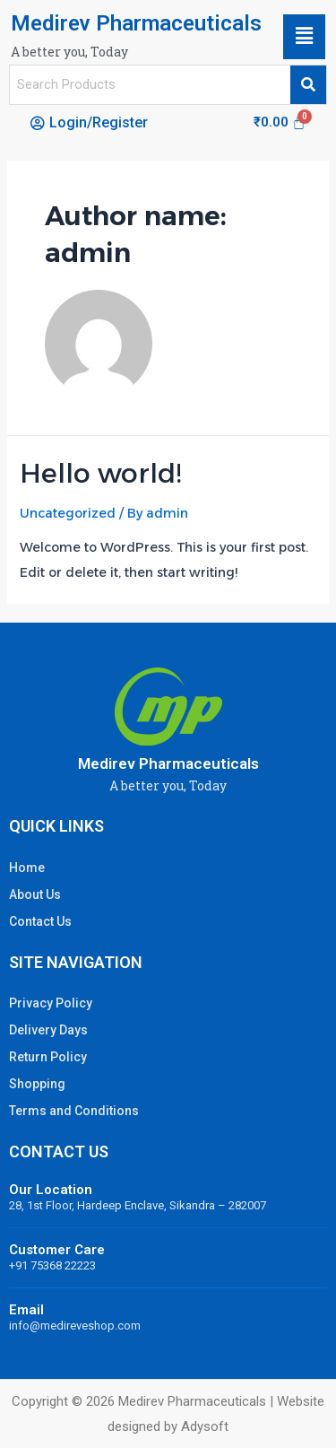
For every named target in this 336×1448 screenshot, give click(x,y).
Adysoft (204, 1426)
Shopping (37, 1084)
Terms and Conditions (74, 1110)
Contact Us (40, 921)
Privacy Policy (50, 1003)
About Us (35, 894)
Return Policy (48, 1057)
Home (27, 867)
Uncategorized (68, 513)
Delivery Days (48, 1030)
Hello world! (100, 473)
